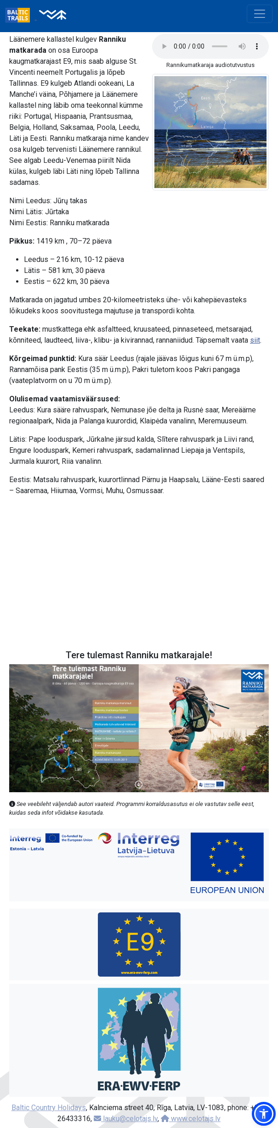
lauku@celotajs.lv (126, 1118)
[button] (263, 1113)
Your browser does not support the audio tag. (210, 46)
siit (255, 340)
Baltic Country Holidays (48, 1107)
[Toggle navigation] (259, 14)
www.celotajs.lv (191, 1118)
